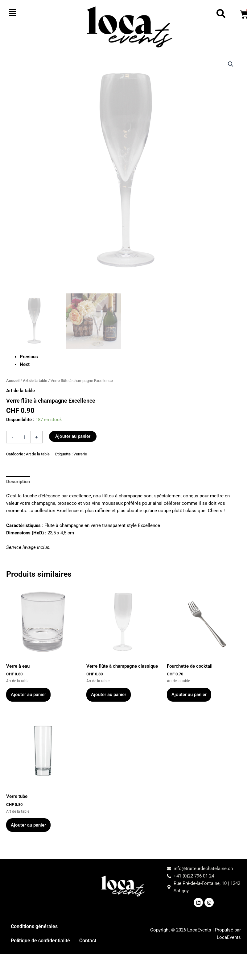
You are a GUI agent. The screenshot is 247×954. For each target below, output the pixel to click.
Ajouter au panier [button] (28, 694)
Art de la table (35, 380)
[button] (26, 13)
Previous (29, 356)
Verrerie (80, 454)
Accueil (12, 380)
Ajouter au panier (72, 436)
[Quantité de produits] (24, 437)
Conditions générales (34, 926)
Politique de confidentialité (40, 941)
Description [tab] (18, 481)
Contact (87, 941)
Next (25, 364)
